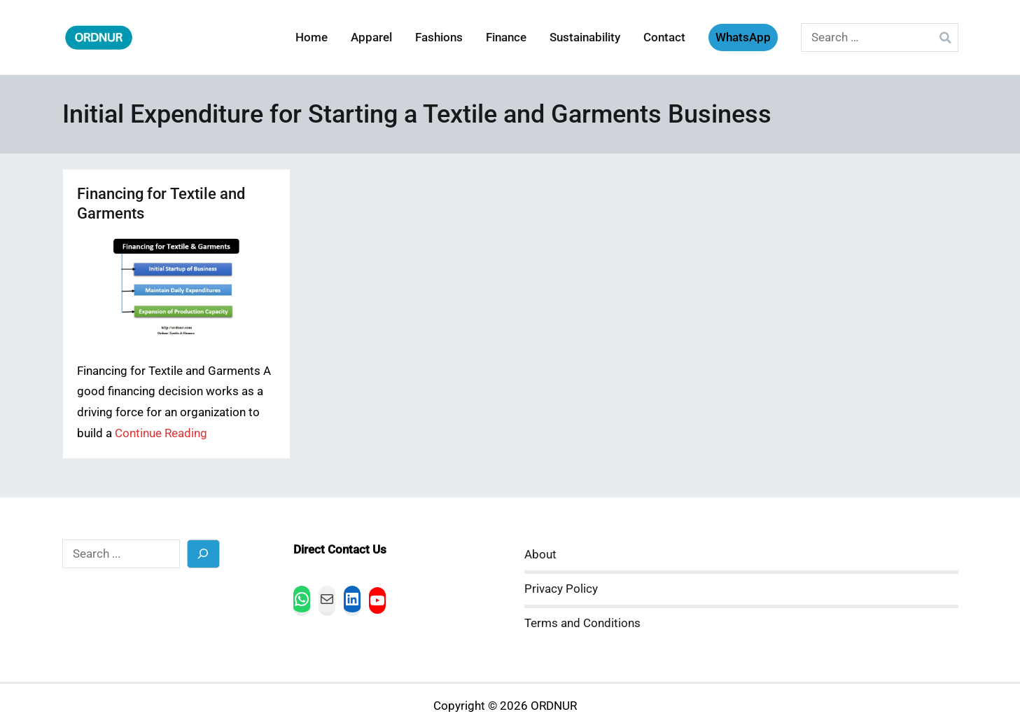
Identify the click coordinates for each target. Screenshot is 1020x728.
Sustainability (585, 37)
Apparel (371, 37)
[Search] (203, 554)
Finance (506, 37)
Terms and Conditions (582, 623)
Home (311, 37)
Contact (664, 37)
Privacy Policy (561, 589)
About (540, 554)
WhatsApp (743, 37)
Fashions (439, 37)
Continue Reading (161, 433)
